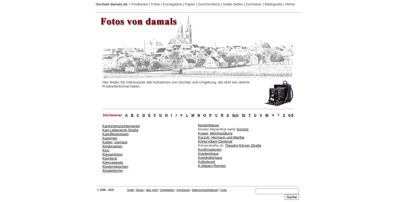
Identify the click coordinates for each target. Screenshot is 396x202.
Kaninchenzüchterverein (121, 126)
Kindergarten (112, 146)
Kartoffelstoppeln (115, 134)
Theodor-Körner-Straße (243, 145)
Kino (105, 150)
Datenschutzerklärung (205, 189)
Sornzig (242, 129)
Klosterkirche (112, 171)
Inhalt (130, 189)
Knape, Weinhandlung (215, 133)
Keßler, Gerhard (114, 142)
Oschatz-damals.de (112, 4)
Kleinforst (109, 158)
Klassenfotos (112, 154)
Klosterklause (208, 125)
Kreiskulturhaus (210, 158)
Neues (140, 189)
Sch (235, 115)
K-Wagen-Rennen (212, 166)
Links (223, 189)
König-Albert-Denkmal (215, 141)
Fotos (155, 4)
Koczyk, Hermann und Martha (221, 137)
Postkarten (139, 4)
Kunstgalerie (172, 4)
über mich (152, 189)
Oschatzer (254, 4)
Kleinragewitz (112, 162)
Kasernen (109, 138)
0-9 (290, 115)
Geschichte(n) (209, 4)
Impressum (183, 189)
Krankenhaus (208, 154)
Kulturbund (206, 162)
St (243, 115)
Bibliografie (273, 4)
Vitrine (290, 4)
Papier (190, 4)
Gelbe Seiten (233, 4)
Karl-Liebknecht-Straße (120, 130)
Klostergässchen (115, 166)
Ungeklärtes (167, 189)
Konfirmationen (209, 149)
